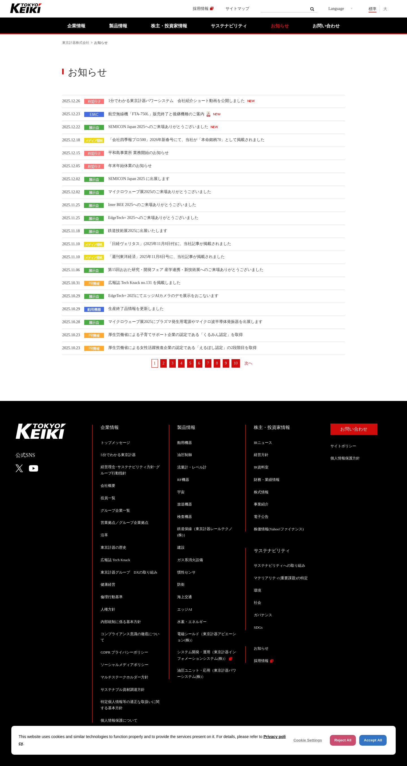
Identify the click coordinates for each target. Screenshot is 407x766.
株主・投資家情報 (169, 25)
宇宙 (181, 492)
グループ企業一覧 (115, 510)
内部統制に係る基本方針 (121, 622)
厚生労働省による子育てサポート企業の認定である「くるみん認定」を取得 (175, 335)
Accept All (373, 740)
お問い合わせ (326, 25)
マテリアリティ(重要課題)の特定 (281, 578)
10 (236, 363)
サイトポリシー (343, 446)
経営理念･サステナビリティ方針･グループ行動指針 (130, 470)
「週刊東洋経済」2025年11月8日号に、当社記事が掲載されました (166, 257)
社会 (257, 602)
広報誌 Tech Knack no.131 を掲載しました (144, 283)
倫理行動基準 (112, 597)
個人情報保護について (119, 720)
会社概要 (108, 485)
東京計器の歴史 (113, 547)
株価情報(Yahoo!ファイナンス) (279, 529)
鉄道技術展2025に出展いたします (137, 231)
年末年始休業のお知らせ (130, 166)
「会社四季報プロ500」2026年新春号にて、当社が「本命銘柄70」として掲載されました (186, 140)
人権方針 (108, 609)
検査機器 (184, 517)
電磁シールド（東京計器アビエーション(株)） (206, 637)
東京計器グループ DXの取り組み (129, 572)
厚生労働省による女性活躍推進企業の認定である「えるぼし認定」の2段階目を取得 (182, 348)
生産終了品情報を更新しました (136, 309)
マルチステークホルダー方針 (124, 677)
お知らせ (280, 25)
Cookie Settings (307, 740)
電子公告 (261, 517)
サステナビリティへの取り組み (279, 565)
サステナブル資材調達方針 (123, 689)
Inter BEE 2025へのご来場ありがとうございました (152, 205)
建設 (181, 547)
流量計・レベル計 (192, 467)
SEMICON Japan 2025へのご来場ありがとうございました (158, 127)
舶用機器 (184, 442)
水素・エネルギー (192, 622)
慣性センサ (186, 572)
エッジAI (184, 609)
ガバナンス (263, 615)
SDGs (258, 627)
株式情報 (261, 492)
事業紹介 (261, 504)
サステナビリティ (229, 25)
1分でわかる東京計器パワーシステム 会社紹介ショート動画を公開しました (177, 101)
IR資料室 (261, 467)
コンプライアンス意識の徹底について (130, 637)
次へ (248, 363)
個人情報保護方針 (345, 458)
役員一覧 (108, 498)
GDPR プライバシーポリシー (124, 652)
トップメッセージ (115, 442)
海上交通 (184, 597)
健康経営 (108, 584)
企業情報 (76, 25)
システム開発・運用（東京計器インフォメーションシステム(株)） (206, 655)
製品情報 (118, 25)
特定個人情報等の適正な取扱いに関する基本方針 (130, 705)
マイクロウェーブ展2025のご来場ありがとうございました (159, 192)
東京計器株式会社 (75, 43)
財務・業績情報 (267, 480)
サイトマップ (237, 8)
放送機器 (184, 504)
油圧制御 (184, 455)
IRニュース (263, 442)
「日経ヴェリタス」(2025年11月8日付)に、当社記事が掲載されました (169, 244)
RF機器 (183, 480)
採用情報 (201, 8)
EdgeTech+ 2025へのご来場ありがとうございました (153, 218)
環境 (257, 590)
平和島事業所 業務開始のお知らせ (138, 153)
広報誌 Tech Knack (115, 560)
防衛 (181, 584)
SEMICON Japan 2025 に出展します (139, 179)
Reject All (342, 740)
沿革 (104, 535)
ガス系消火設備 (190, 560)
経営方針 (261, 455)
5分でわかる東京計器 (118, 455)
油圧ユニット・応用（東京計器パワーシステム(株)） (206, 673)
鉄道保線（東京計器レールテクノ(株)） (204, 532)
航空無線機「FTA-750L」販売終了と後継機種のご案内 (156, 114)
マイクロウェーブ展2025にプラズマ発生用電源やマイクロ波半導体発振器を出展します (185, 322)
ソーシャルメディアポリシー (124, 665)
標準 (372, 9)
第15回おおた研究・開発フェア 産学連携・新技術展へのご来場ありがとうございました (185, 270)
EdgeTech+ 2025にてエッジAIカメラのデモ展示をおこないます (163, 296)
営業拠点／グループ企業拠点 (124, 522)
